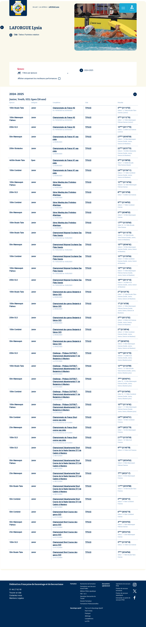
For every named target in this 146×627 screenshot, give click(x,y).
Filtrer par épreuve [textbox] (29, 73)
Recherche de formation (88, 584)
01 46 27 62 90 (15, 589)
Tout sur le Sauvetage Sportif (94, 608)
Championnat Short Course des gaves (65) (65, 513)
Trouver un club (15, 593)
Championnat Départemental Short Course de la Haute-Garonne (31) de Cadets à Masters (67, 450)
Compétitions (89, 618)
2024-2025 (86, 70)
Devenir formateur (86, 601)
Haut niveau (88, 611)
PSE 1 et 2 (83, 594)
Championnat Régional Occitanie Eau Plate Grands (67, 234)
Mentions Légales (16, 598)
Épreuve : (21, 69)
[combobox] (45, 73)
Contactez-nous (15, 595)
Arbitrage (88, 616)
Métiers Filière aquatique (88, 591)
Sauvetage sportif (75, 608)
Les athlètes (43, 7)
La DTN (87, 621)
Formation (73, 584)
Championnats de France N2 (64, 108)
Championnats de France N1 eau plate (65, 138)
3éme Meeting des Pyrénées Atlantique (64, 183)
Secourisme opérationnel (106, 585)
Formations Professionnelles (89, 604)
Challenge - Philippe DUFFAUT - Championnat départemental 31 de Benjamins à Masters (66, 356)
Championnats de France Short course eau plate (65, 418)
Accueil (35, 7)
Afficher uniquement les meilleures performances (37, 78)
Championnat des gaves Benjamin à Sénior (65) (67, 293)
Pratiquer (88, 613)
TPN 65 (88, 108)
